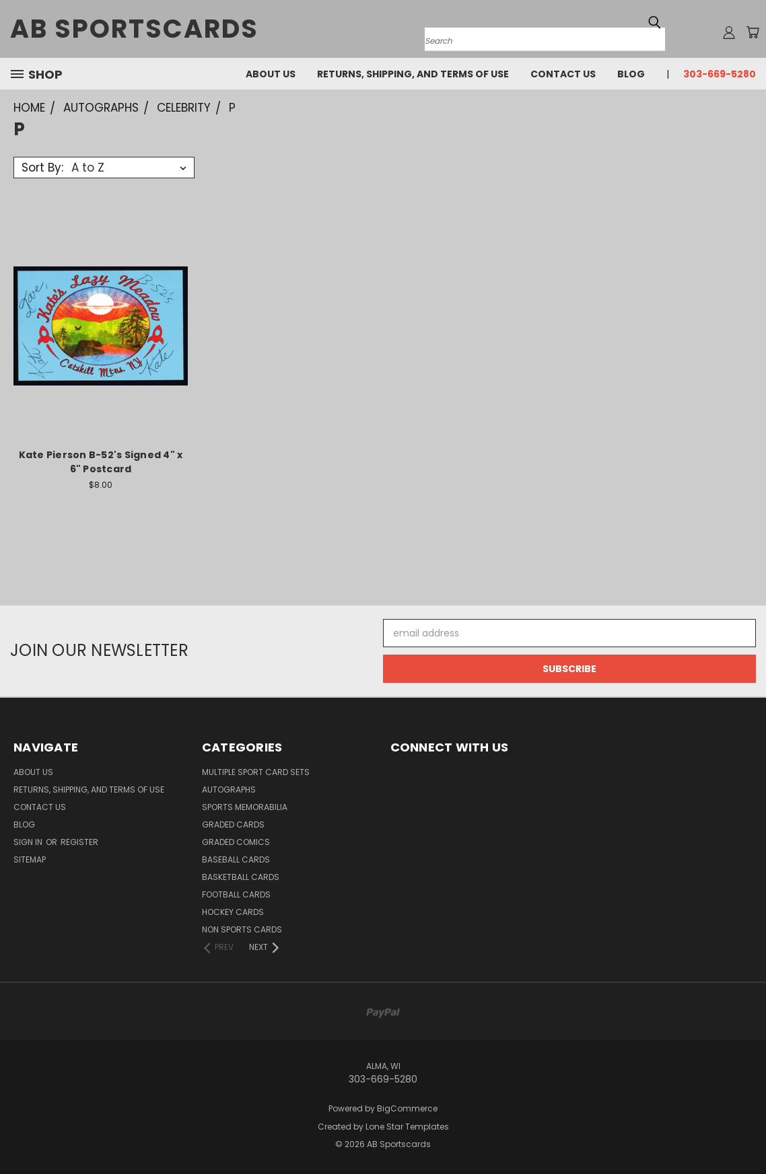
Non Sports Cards (242, 929)
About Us (270, 74)
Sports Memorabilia (244, 807)
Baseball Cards (236, 859)
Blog (631, 74)
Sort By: (42, 167)
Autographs (229, 789)
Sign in (28, 842)
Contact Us (563, 74)
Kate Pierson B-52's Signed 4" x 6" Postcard (101, 462)
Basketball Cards (240, 877)
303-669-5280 (719, 74)
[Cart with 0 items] (752, 32)
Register (79, 842)
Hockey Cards (233, 912)
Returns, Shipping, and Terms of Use (413, 74)
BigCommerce (407, 1108)
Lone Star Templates (407, 1126)
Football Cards (236, 894)
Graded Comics (236, 842)
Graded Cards (233, 824)
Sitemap (29, 859)
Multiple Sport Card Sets (256, 772)
